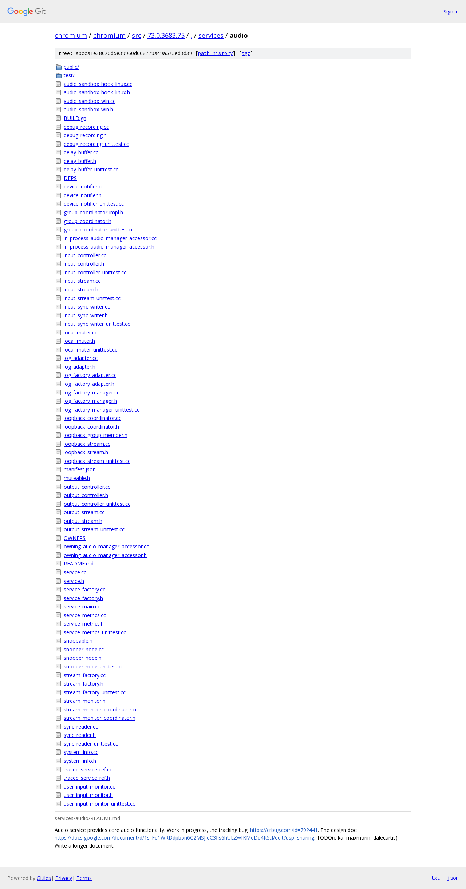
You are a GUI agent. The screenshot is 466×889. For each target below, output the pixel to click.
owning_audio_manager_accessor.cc (106, 546)
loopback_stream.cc (87, 443)
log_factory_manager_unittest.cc (101, 409)
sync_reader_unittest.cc (91, 743)
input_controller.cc (85, 255)
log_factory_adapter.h (89, 383)
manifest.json (80, 469)
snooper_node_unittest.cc (94, 666)
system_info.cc (81, 752)
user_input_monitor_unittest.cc (99, 803)
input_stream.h (81, 289)
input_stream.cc (82, 280)
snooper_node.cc (84, 649)
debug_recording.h (85, 135)
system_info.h (80, 760)
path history (215, 53)
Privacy (63, 877)
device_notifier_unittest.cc (94, 203)
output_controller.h (86, 495)
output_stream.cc (84, 512)
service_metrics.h (84, 623)
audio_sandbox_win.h (88, 109)
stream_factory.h (83, 683)
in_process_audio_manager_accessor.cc (110, 238)
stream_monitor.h (85, 700)
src (136, 35)
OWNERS (75, 538)
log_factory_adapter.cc (90, 375)
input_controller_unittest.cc (95, 272)
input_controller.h (84, 263)
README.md (79, 563)
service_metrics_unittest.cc (95, 632)
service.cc (75, 572)
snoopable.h (78, 640)
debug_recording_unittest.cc (96, 143)
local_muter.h (79, 340)
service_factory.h (83, 598)
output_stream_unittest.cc (94, 529)
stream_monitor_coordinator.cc (101, 709)
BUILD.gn (75, 118)
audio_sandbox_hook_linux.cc (98, 83)
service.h (74, 581)
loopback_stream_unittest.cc (97, 460)
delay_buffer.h (80, 161)
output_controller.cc (87, 486)
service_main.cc (82, 606)
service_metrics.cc (85, 615)
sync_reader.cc (81, 726)
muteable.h (77, 478)
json (453, 877)
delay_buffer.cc (81, 152)
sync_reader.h (80, 734)
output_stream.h (83, 520)
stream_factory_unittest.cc (95, 692)
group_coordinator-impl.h (93, 212)
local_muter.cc (80, 332)
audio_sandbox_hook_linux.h (97, 92)
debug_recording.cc (86, 126)
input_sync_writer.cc (87, 306)
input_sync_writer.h (86, 315)
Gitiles (44, 877)
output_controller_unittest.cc (97, 503)
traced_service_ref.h (87, 777)
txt (435, 877)
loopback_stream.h (86, 452)
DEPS (70, 178)
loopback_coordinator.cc (92, 417)
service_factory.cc (84, 589)
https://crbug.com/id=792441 (284, 829)
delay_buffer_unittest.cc (91, 169)
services (211, 35)
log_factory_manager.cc (91, 392)
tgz (246, 53)
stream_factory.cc (85, 675)
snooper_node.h (83, 657)
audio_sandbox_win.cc (89, 101)
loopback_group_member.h (95, 435)
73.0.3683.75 (166, 35)
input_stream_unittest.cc (92, 298)
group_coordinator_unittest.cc (99, 229)
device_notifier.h (83, 195)
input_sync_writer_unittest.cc (97, 323)
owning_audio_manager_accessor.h (105, 555)
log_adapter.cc (81, 357)
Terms (84, 877)
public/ (71, 66)
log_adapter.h (79, 366)
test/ (69, 75)
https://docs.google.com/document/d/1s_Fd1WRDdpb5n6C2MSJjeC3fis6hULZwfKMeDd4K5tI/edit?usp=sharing (184, 837)
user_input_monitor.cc (89, 786)
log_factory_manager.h (90, 400)
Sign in (451, 11)
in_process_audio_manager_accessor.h (109, 246)
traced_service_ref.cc (88, 769)
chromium (71, 35)
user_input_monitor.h (88, 794)
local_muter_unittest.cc (90, 349)
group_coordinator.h (87, 221)
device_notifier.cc (84, 186)
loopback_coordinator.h (91, 426)
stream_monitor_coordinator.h (99, 717)
